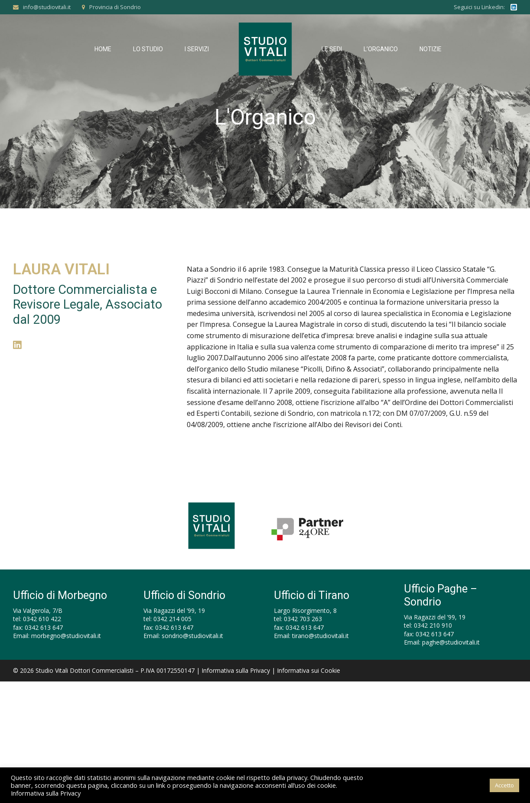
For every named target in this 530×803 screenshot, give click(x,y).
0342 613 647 (44, 627)
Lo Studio (148, 49)
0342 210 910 (433, 625)
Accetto (504, 785)
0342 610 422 (42, 619)
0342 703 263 (303, 619)
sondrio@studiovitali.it (192, 636)
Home (102, 49)
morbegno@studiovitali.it (66, 636)
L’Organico (381, 49)
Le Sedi (332, 49)
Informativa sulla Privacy (236, 670)
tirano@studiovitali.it (320, 636)
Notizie (430, 49)
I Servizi (197, 49)
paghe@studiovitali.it (451, 642)
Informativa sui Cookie (308, 670)
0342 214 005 (172, 619)
